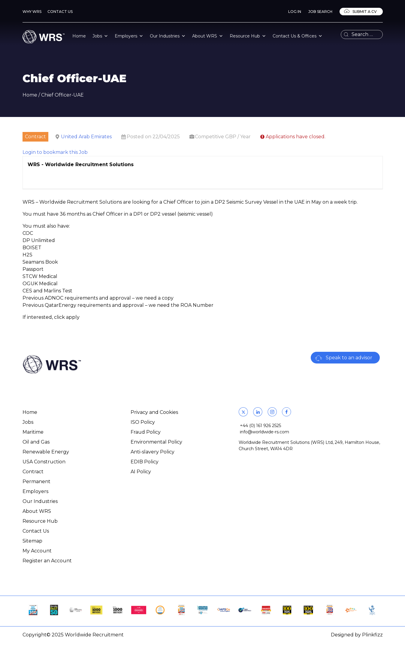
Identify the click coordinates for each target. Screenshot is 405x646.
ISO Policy (143, 422)
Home (79, 36)
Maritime (33, 432)
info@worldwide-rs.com (264, 432)
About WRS (207, 36)
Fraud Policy (146, 432)
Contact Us (60, 11)
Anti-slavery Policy (152, 452)
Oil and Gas (36, 442)
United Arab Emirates (86, 136)
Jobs (100, 36)
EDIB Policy (145, 462)
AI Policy (141, 471)
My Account (37, 551)
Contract (33, 471)
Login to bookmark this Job (55, 152)
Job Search (320, 11)
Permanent (36, 481)
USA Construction (44, 462)
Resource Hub (248, 36)
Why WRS (32, 11)
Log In (294, 11)
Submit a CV (364, 11)
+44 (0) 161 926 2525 (260, 425)
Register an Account (47, 561)
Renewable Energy (46, 452)
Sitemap (32, 541)
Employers (129, 36)
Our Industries (168, 36)
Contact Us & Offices (297, 36)
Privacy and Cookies (154, 412)
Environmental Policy (156, 442)
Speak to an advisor (349, 357)
